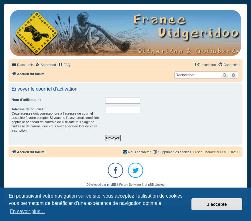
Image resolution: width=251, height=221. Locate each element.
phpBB (111, 184)
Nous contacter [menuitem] (137, 152)
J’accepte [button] (217, 204)
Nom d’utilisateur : (26, 100)
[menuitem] (45, 64)
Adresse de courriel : (28, 109)
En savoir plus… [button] (27, 211)
